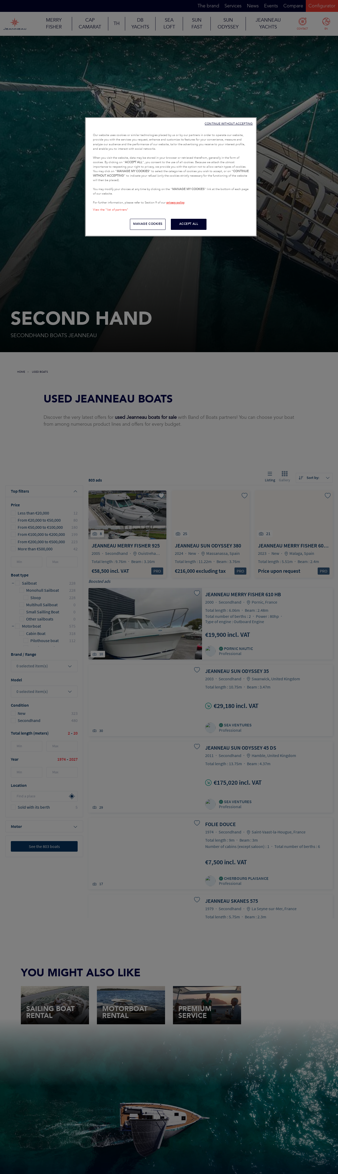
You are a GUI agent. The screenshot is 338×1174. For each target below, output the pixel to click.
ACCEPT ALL (188, 224)
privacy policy (175, 203)
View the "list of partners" (110, 210)
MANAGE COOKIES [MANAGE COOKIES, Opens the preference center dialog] (147, 224)
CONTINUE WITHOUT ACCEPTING (229, 123)
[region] (171, 176)
